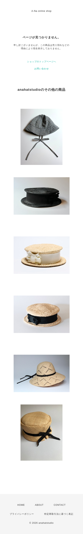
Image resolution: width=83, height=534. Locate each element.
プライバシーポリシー (22, 514)
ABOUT (39, 505)
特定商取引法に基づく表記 (58, 514)
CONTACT (60, 505)
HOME (21, 505)
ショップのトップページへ (41, 61)
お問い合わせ (41, 68)
